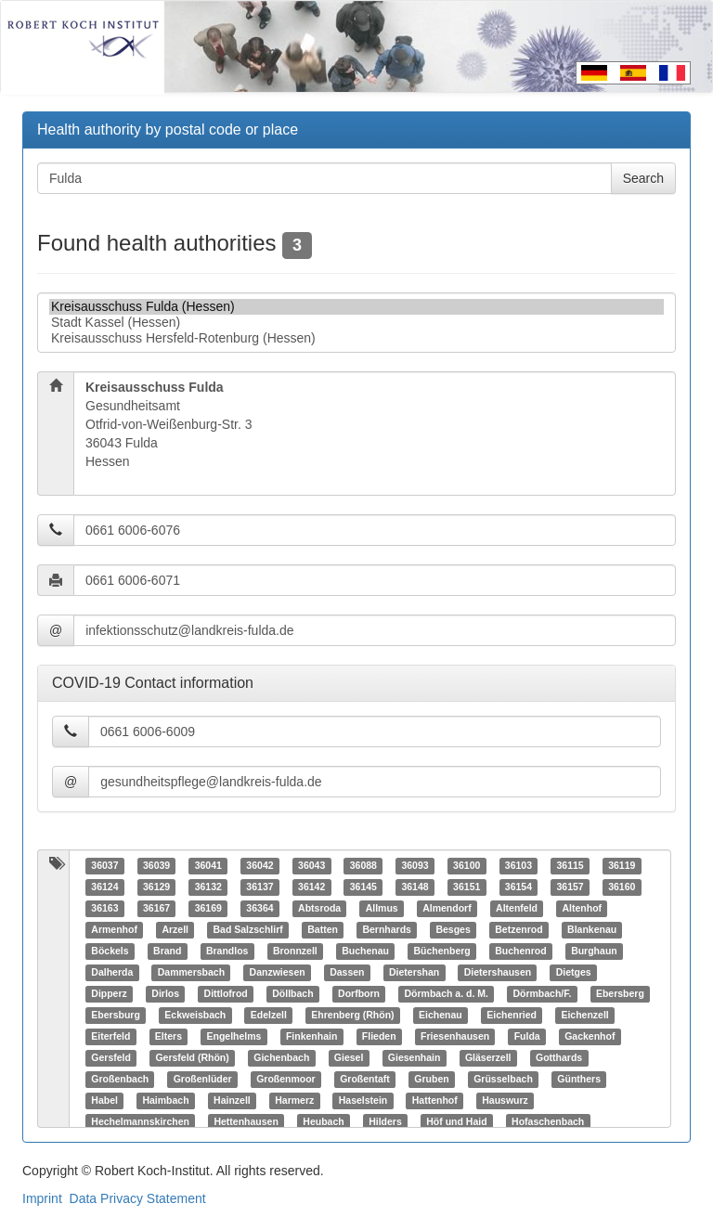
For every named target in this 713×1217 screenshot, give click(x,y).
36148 (414, 887)
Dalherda (112, 972)
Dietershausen (497, 972)
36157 (569, 887)
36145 (363, 887)
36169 (208, 908)
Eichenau (440, 1015)
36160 (621, 887)
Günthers (579, 1079)
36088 (363, 866)
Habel (104, 1101)
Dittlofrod (226, 994)
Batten (322, 930)
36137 (259, 887)
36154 (518, 887)
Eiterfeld (110, 1036)
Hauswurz (505, 1101)
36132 (208, 887)
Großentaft (365, 1079)
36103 (518, 866)
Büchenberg (441, 951)
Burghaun (594, 951)
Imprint (42, 1198)
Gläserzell (488, 1058)
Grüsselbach (503, 1079)
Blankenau (591, 930)
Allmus (382, 908)
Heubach (323, 1122)
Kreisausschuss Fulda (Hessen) (356, 307)
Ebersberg (620, 994)
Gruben (431, 1079)
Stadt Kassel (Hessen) (356, 322)
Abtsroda (319, 908)
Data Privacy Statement (138, 1198)
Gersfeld (111, 1058)
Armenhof (114, 930)
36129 (156, 887)
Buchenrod (520, 951)
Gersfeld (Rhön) (191, 1058)
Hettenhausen (246, 1122)
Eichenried (511, 1015)
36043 (311, 866)
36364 (259, 908)
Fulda (527, 1036)
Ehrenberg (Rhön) (352, 1015)
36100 (466, 866)
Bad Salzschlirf (247, 930)
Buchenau (365, 951)
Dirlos (165, 994)
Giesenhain (414, 1058)
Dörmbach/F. (541, 994)
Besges (452, 930)
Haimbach (165, 1101)
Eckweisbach (195, 1015)
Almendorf (447, 908)
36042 (259, 866)
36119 (621, 866)
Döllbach (292, 994)
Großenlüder (203, 1079)
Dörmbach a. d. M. (446, 994)
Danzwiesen (277, 972)
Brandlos (227, 951)
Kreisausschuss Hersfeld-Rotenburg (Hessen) (356, 338)
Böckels (109, 951)
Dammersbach (191, 972)
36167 (156, 908)
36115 (569, 866)
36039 (156, 866)
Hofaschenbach (548, 1122)
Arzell (175, 930)
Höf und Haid (456, 1122)
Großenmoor (286, 1079)
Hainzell (232, 1101)
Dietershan (414, 972)
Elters (168, 1036)
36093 (414, 866)
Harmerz (294, 1101)
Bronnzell (295, 951)
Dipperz (109, 994)
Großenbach (120, 1079)
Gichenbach (281, 1058)
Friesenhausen (455, 1036)
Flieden (379, 1036)
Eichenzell (584, 1015)
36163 (104, 908)
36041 (208, 866)
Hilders (385, 1122)
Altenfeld (517, 908)
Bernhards (386, 930)
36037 (104, 866)
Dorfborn (359, 994)
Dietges (573, 972)
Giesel (349, 1058)
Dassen (347, 972)
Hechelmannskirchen (140, 1122)
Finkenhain (311, 1036)
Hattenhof (435, 1101)
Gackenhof (589, 1036)
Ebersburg (115, 1015)
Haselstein (363, 1101)
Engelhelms (233, 1036)
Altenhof (583, 908)
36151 (466, 887)
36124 (104, 887)
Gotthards (559, 1058)
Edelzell (269, 1015)
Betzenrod (518, 930)
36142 (311, 887)
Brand (167, 951)
